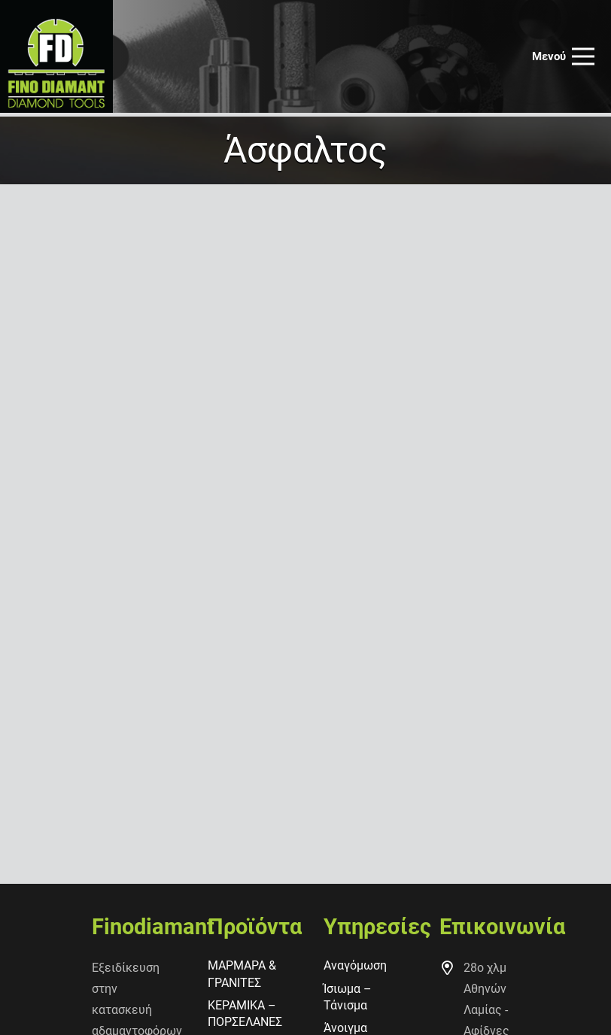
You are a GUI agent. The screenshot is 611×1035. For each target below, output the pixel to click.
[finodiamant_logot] (56, 56)
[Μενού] (563, 56)
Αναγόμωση (355, 965)
